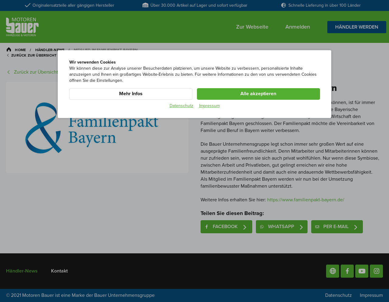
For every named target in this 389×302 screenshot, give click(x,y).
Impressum (209, 105)
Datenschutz (181, 105)
